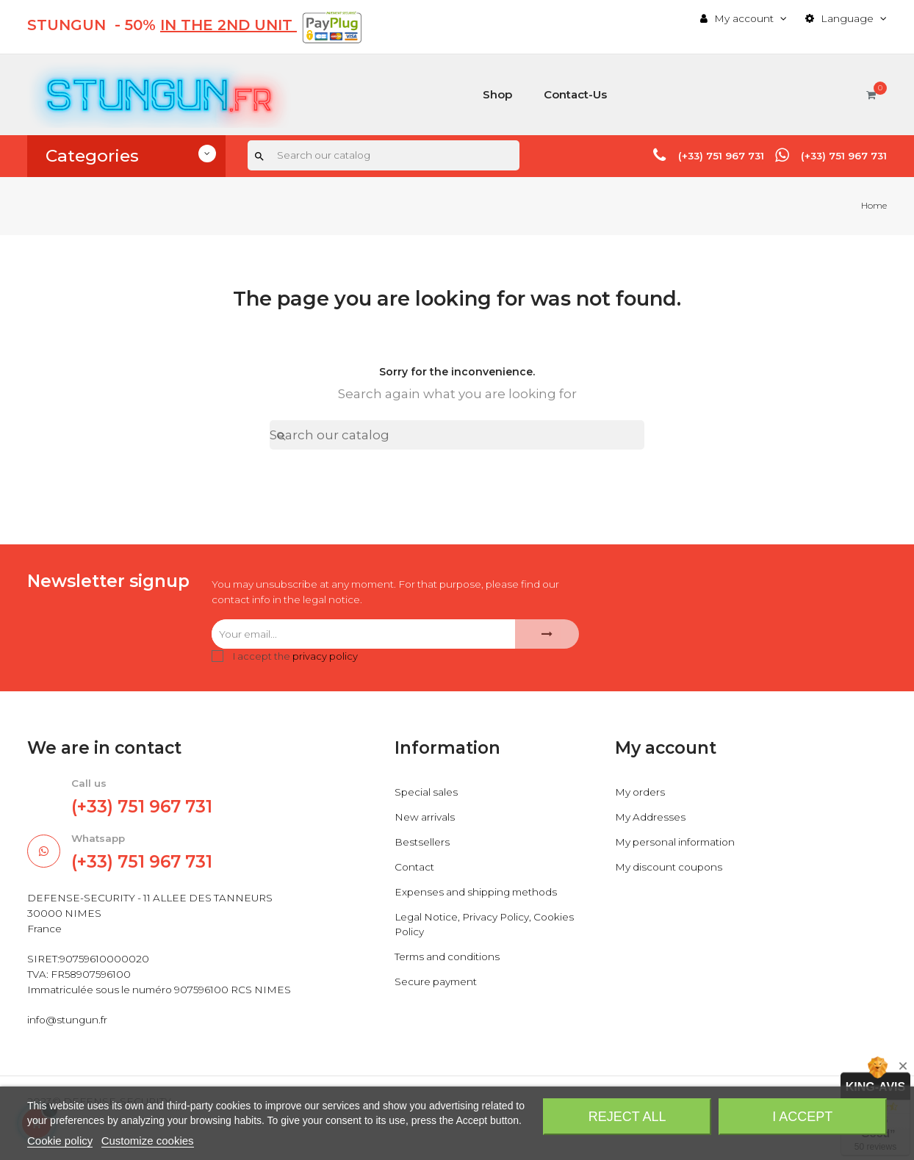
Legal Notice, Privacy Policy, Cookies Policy (489, 926)
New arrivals (425, 818)
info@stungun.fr (68, 1040)
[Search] (383, 155)
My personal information (678, 843)
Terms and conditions (449, 958)
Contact (415, 868)
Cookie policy (60, 1140)
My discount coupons (671, 868)
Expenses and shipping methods (479, 893)
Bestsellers (422, 843)
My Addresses (650, 818)
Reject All (627, 1116)
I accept (802, 1116)
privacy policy (325, 657)
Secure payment (437, 983)
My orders (640, 793)
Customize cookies (147, 1140)
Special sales (427, 793)
